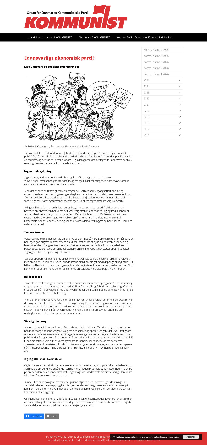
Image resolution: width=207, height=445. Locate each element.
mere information (171, 437)
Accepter (190, 437)
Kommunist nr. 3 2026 (156, 62)
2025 (162, 80)
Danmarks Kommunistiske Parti (96, 436)
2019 (162, 117)
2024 (162, 86)
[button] (34, 416)
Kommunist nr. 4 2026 (156, 56)
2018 (162, 123)
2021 (162, 105)
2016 (162, 135)
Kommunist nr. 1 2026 (156, 74)
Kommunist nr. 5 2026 (156, 50)
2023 (162, 93)
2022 (162, 99)
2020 (162, 111)
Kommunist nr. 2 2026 (156, 68)
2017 (162, 129)
